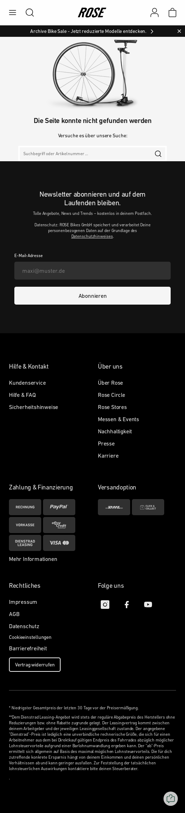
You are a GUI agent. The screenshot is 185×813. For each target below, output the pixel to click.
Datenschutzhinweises (92, 236)
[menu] (12, 12)
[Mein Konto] (154, 12)
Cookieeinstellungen (30, 637)
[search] (26, 12)
